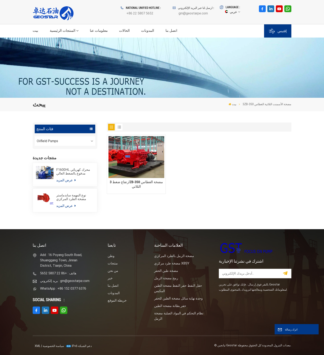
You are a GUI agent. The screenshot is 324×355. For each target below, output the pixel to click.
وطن (111, 256)
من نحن (113, 271)
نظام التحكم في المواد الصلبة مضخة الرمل (178, 316)
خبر (110, 278)
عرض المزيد (66, 180)
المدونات (147, 30)
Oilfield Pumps (47, 141)
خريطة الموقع (117, 300)
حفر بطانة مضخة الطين (170, 306)
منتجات (113, 263)
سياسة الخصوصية (53, 346)
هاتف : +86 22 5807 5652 (58, 273)
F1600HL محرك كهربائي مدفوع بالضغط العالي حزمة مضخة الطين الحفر (73, 172)
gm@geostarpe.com (193, 13)
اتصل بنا (171, 30)
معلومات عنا (99, 30)
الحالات (124, 30)
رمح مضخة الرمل (166, 278)
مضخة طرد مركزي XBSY (171, 263)
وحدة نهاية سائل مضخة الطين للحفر (178, 298)
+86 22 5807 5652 (139, 13)
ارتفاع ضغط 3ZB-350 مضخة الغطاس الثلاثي (136, 184)
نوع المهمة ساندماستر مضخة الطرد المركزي (71, 197)
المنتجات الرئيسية (62, 30)
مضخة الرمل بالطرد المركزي (174, 256)
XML (37, 346)
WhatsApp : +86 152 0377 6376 (63, 288)
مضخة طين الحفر (166, 271)
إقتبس (278, 31)
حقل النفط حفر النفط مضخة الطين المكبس (178, 288)
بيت (35, 30)
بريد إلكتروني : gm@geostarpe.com (64, 281)
